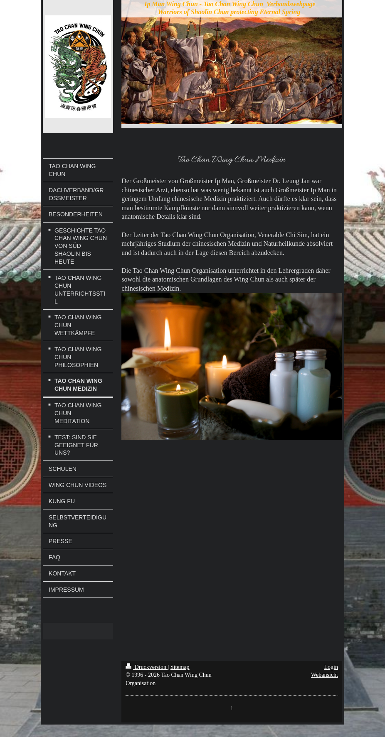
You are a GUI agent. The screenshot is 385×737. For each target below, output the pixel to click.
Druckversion (147, 667)
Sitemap (180, 667)
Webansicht (324, 675)
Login (331, 667)
